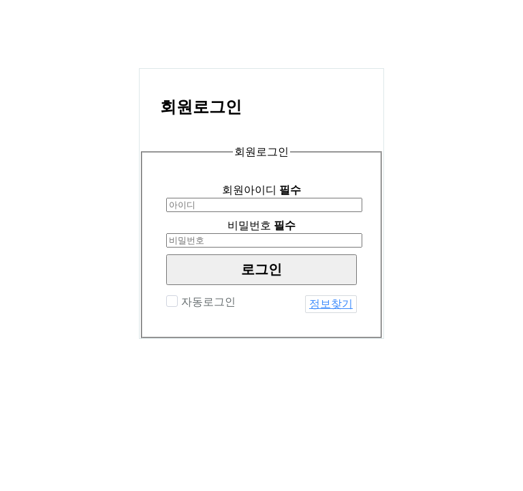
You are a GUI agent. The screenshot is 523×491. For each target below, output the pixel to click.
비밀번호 (261, 225)
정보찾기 (331, 304)
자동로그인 (207, 302)
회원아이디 (261, 190)
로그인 (261, 269)
